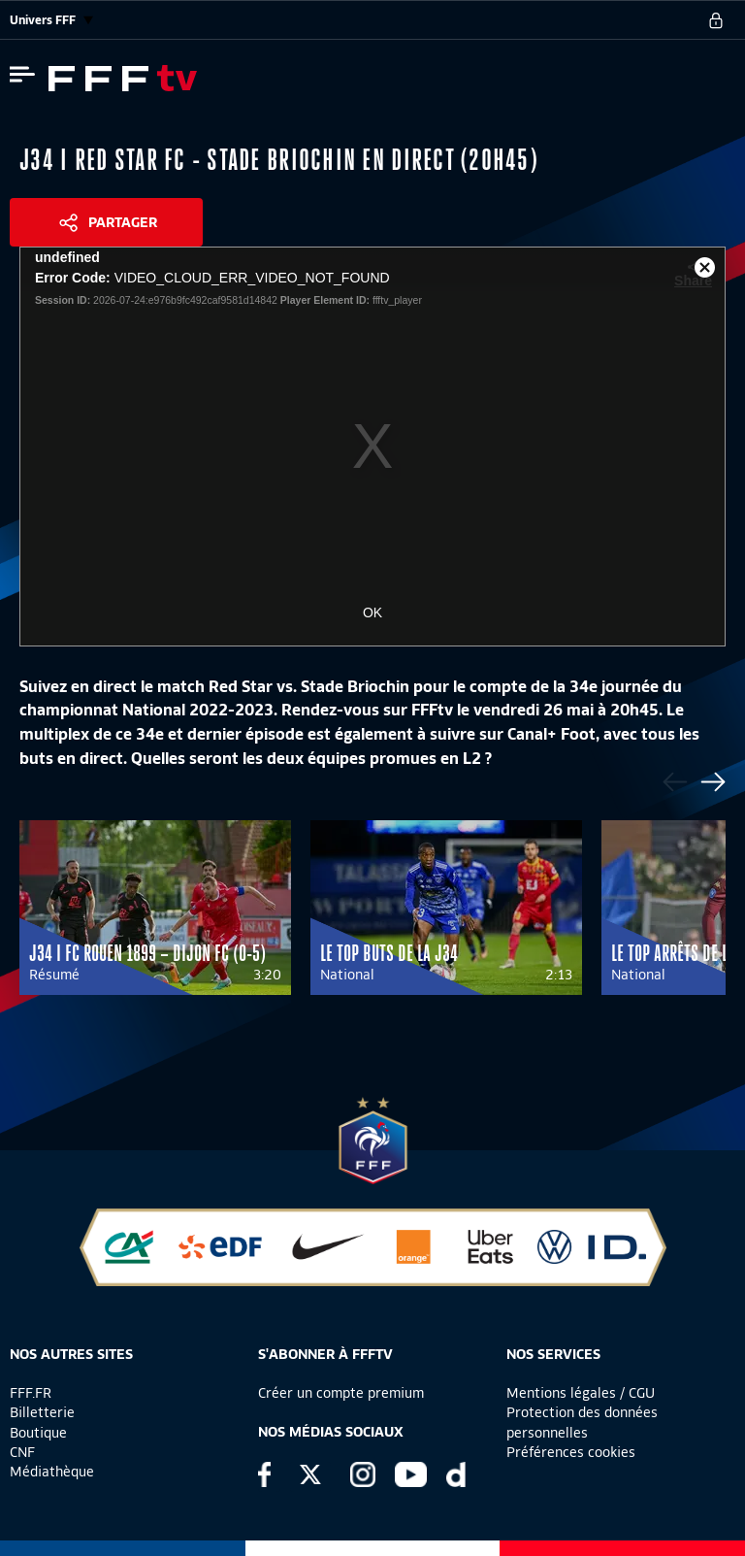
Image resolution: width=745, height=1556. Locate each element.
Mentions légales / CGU (580, 1393)
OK (372, 612)
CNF (22, 1452)
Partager (122, 222)
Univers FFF (51, 20)
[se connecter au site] (716, 20)
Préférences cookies (570, 1452)
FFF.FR (30, 1393)
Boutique (38, 1432)
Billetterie (42, 1412)
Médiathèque (52, 1471)
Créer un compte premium (341, 1393)
